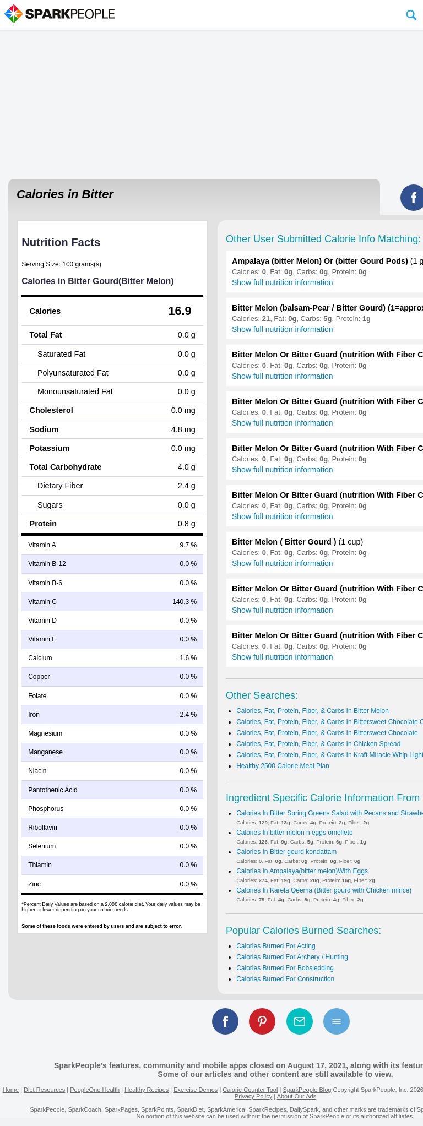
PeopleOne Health (95, 1089)
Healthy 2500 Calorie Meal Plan (282, 766)
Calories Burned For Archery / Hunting (292, 957)
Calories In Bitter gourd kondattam (286, 852)
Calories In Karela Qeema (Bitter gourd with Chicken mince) (323, 890)
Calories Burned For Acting (275, 946)
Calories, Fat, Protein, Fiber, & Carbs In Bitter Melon (312, 711)
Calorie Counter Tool (250, 1089)
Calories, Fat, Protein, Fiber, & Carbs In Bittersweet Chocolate (326, 733)
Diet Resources (44, 1089)
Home (11, 1089)
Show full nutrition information (282, 282)
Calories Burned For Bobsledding (285, 968)
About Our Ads (297, 1096)
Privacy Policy (253, 1096)
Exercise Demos (195, 1089)
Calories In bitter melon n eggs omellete (294, 832)
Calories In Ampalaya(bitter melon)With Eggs (302, 871)
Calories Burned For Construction (285, 979)
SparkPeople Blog (307, 1089)
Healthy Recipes (146, 1089)
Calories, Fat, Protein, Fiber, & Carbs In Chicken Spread (318, 744)
